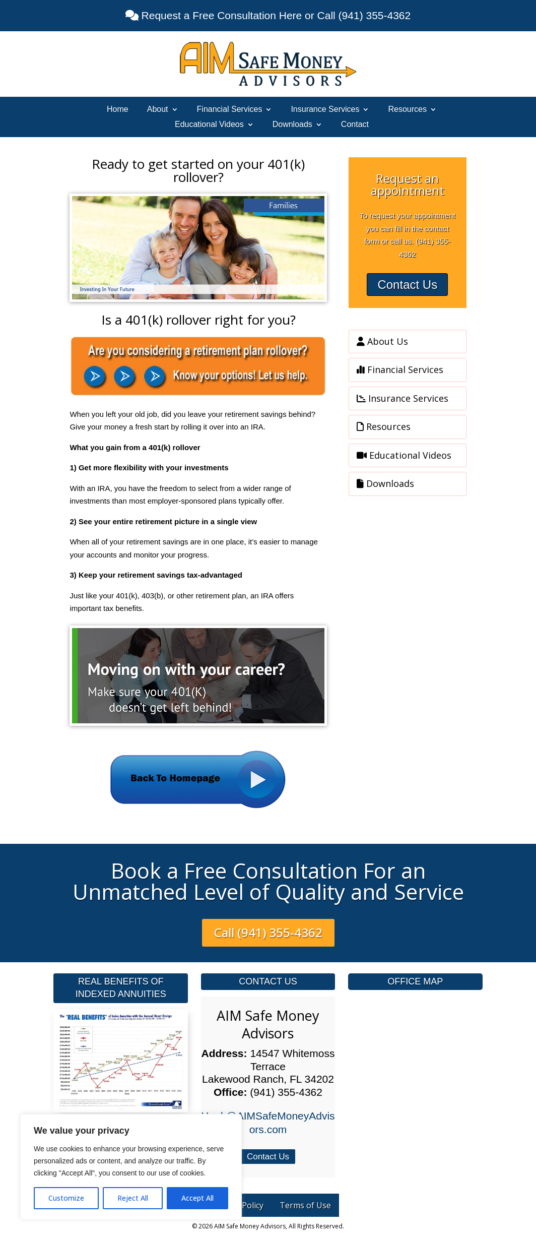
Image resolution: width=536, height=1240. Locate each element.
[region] (131, 1167)
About (157, 109)
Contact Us (407, 284)
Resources (407, 109)
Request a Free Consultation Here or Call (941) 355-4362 (275, 15)
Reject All (132, 1198)
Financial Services (229, 109)
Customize (66, 1198)
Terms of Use (305, 1205)
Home (117, 109)
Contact (355, 125)
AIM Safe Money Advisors (268, 1024)
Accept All (197, 1198)
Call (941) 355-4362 (268, 932)
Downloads (292, 125)
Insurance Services (325, 109)
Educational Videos (209, 125)
